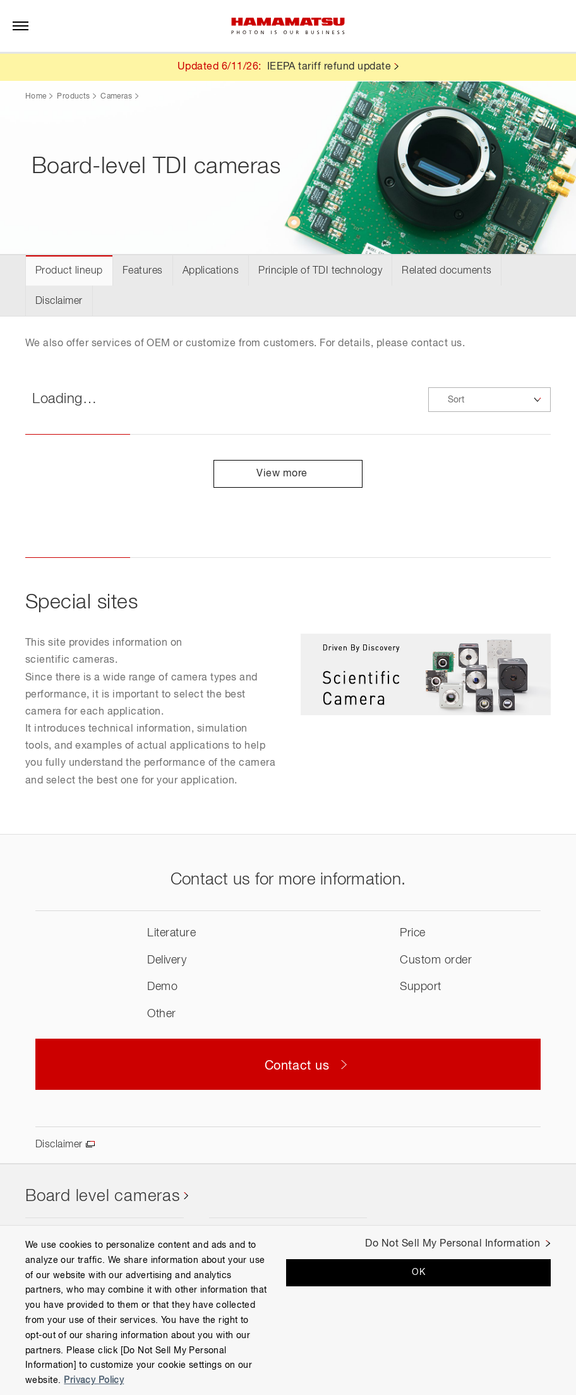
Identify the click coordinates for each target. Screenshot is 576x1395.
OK (418, 1272)
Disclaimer (59, 301)
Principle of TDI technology (320, 271)
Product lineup (69, 271)
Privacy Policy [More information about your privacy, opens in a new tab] (94, 1380)
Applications (211, 271)
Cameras (116, 96)
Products (73, 96)
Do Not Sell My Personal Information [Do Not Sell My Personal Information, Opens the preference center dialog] (452, 1244)
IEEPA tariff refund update (329, 67)
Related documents (446, 271)
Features (143, 271)
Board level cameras (103, 1196)
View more (287, 474)
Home (35, 96)
